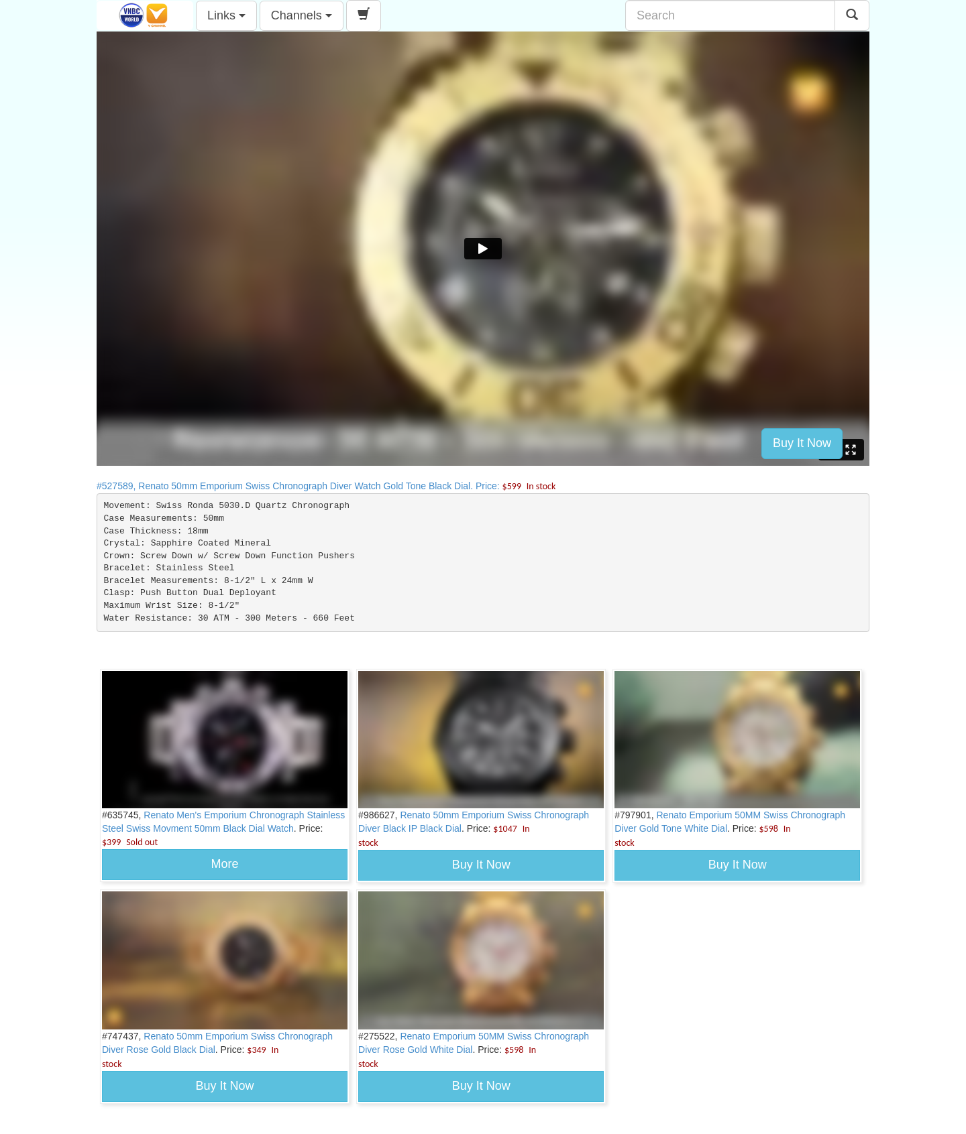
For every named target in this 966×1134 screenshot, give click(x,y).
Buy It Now (802, 443)
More (225, 864)
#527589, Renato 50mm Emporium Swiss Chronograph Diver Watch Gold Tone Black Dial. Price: (326, 486)
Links (226, 15)
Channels (301, 15)
